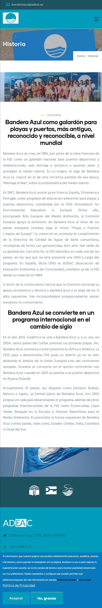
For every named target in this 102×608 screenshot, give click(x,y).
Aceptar (16, 598)
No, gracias (46, 598)
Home (81, 56)
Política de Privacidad (19, 585)
